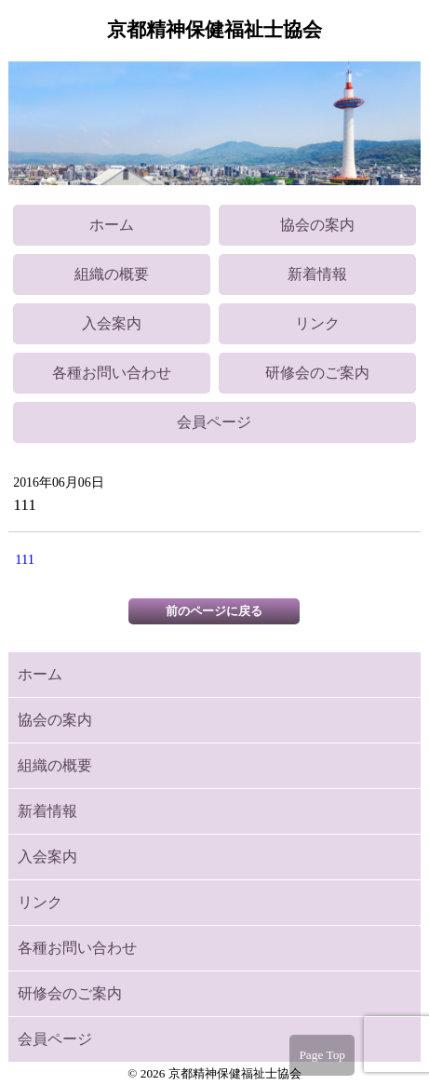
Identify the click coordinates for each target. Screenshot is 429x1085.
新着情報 (317, 274)
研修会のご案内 (317, 373)
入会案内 (111, 323)
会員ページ (214, 422)
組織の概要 (111, 274)
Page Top (322, 1055)
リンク (317, 323)
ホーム (111, 225)
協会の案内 (317, 225)
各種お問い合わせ (111, 373)
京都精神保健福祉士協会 (214, 30)
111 (24, 559)
